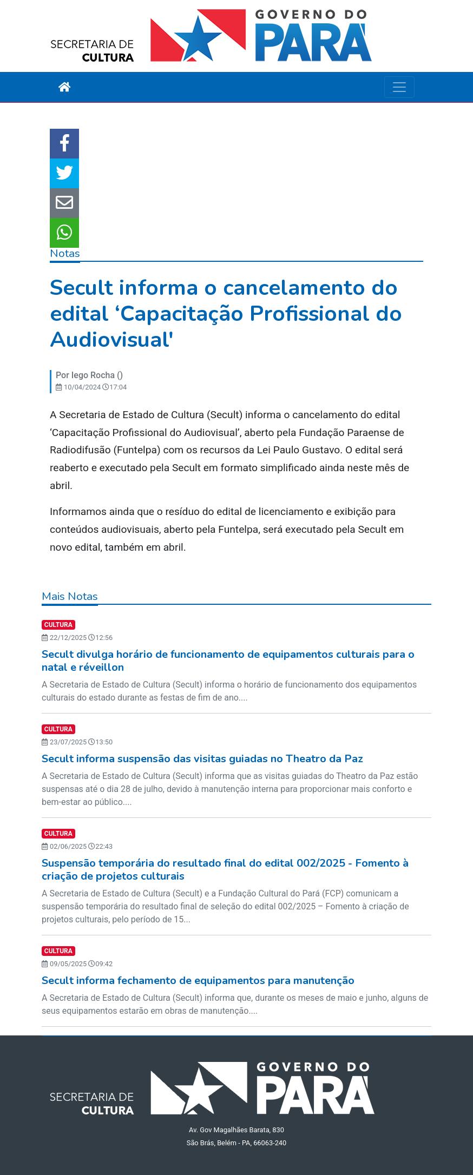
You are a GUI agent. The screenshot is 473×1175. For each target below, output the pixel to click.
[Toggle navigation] (399, 87)
